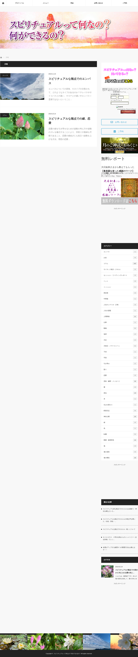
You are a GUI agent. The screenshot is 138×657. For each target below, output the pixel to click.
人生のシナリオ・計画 (120, 304)
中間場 (120, 298)
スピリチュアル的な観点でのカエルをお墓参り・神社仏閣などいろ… (120, 510)
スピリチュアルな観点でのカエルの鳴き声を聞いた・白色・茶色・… (119, 520)
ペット (120, 281)
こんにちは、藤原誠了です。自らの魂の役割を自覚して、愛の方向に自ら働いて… (126, 578)
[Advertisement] (119, 224)
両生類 (120, 292)
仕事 (120, 322)
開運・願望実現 (120, 440)
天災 (120, 340)
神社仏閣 (120, 416)
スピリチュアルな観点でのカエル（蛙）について (119, 529)
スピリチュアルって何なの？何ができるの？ (67, 653)
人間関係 (120, 316)
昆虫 (120, 393)
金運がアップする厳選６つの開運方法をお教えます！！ (119, 549)
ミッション (120, 287)
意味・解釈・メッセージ (120, 381)
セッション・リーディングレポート (120, 275)
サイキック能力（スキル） (120, 269)
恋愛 (120, 375)
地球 (120, 334)
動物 (120, 328)
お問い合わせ (98, 3)
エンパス (5, 75)
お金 (120, 257)
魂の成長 (120, 451)
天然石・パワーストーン (120, 345)
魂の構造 (120, 457)
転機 (120, 434)
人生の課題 (120, 310)
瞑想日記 (120, 410)
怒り (120, 369)
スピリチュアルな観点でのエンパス (70, 81)
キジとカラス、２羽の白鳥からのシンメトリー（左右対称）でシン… (120, 538)
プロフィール (19, 3)
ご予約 (125, 3)
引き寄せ (120, 363)
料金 (72, 3)
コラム (5, 115)
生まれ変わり (120, 404)
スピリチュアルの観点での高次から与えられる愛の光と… (126, 571)
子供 (120, 351)
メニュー (46, 3)
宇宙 (120, 357)
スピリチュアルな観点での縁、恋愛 (69, 120)
